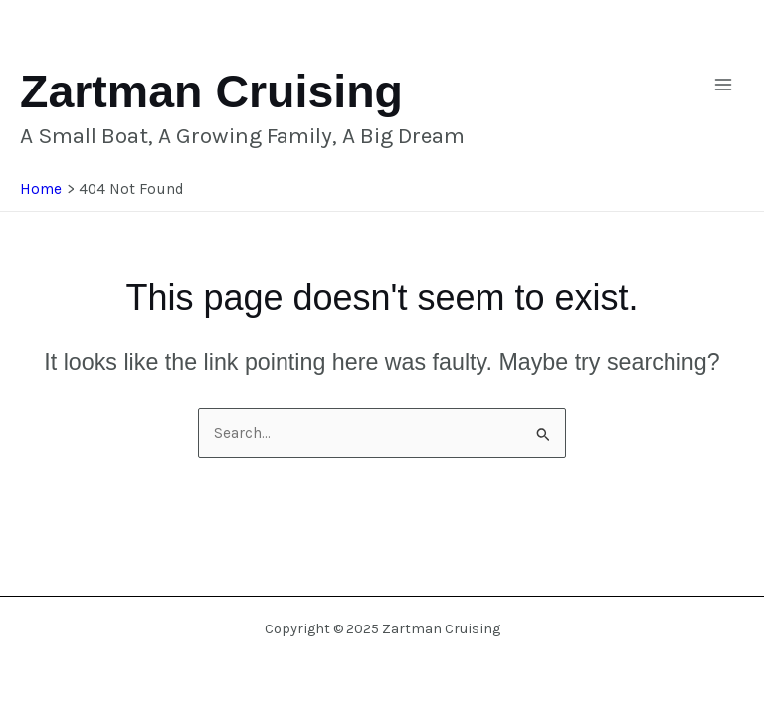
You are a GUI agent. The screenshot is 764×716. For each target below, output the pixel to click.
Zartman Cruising (211, 91)
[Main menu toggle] (723, 84)
